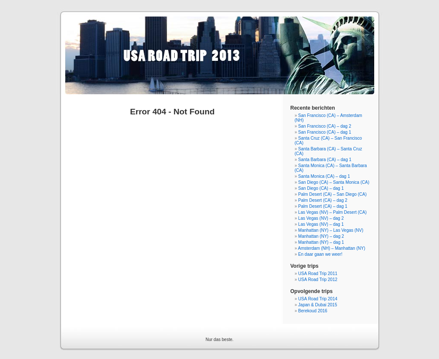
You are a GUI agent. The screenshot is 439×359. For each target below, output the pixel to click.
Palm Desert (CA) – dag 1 (323, 206)
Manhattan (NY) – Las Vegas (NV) (330, 230)
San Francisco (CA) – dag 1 (324, 132)
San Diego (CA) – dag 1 (321, 188)
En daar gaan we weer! (320, 254)
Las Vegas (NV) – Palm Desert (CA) (332, 212)
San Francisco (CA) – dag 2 (324, 126)
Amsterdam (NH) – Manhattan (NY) (331, 248)
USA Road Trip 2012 (317, 279)
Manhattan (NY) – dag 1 (321, 242)
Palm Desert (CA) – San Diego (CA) (332, 194)
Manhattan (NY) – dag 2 (321, 236)
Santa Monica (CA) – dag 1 (324, 176)
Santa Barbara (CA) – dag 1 (324, 159)
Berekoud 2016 (312, 310)
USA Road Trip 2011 (317, 273)
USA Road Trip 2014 (317, 298)
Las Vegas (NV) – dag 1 (321, 224)
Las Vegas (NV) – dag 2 (321, 218)
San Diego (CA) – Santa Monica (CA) (333, 182)
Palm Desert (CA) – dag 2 (323, 200)
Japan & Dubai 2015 (317, 304)
